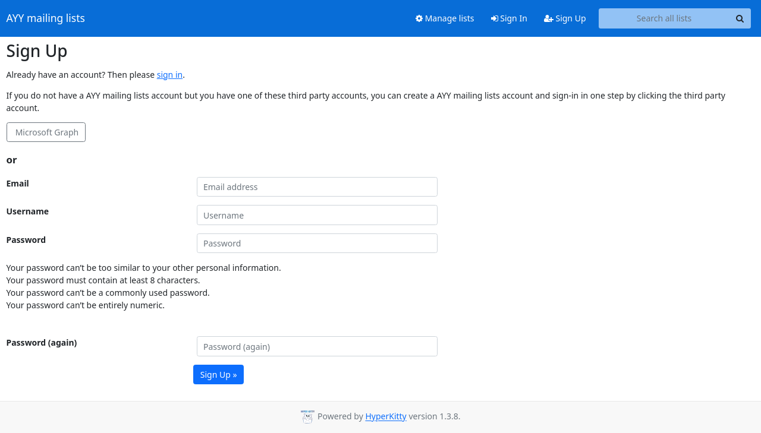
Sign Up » (218, 374)
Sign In (509, 18)
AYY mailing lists (46, 18)
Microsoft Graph (45, 132)
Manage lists (445, 18)
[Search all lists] (664, 18)
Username (28, 211)
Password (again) (42, 342)
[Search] (740, 18)
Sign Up (565, 18)
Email (18, 183)
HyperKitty (385, 416)
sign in (170, 74)
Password (26, 239)
